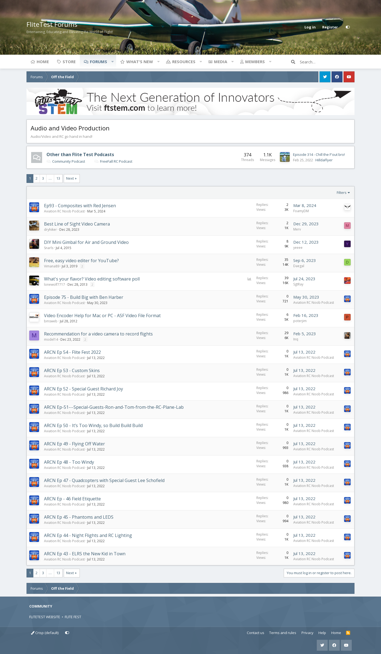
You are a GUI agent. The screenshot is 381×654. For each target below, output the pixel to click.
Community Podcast (65, 161)
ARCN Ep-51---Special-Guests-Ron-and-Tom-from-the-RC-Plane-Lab (114, 407)
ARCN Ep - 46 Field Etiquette (72, 499)
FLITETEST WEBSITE (44, 616)
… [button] (50, 178)
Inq (295, 339)
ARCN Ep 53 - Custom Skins (72, 370)
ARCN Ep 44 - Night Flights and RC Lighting (88, 535)
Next (70, 178)
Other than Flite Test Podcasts (80, 154)
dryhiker (50, 229)
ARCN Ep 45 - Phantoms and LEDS (78, 517)
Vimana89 (51, 266)
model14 (51, 339)
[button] (112, 61)
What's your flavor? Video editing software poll (92, 279)
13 (58, 178)
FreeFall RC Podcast (113, 161)
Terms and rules (282, 632)
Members (255, 61)
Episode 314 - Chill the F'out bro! (319, 154)
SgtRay (298, 284)
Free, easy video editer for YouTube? (81, 261)
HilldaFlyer (324, 159)
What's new (139, 61)
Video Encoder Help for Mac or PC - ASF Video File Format (102, 316)
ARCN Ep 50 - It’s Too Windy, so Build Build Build (93, 425)
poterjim (300, 321)
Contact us (255, 632)
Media (220, 61)
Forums (98, 61)
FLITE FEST (73, 616)
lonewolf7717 (54, 284)
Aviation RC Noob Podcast (64, 211)
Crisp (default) (44, 632)
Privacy (307, 632)
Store (69, 61)
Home (43, 61)
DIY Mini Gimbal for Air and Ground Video (86, 242)
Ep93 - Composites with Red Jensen (80, 206)
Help (322, 632)
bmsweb (50, 321)
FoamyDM (301, 211)
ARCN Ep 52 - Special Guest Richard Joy (83, 389)
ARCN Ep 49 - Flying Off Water (74, 444)
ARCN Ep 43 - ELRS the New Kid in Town (84, 554)
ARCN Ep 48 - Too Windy (69, 462)
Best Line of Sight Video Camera (77, 224)
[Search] (327, 62)
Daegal (298, 266)
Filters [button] (342, 192)
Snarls (48, 248)
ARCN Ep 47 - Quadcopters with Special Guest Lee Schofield (104, 480)
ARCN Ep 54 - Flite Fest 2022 (72, 352)
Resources (183, 61)
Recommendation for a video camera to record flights (98, 334)
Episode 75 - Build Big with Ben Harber (83, 297)
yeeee (298, 247)
